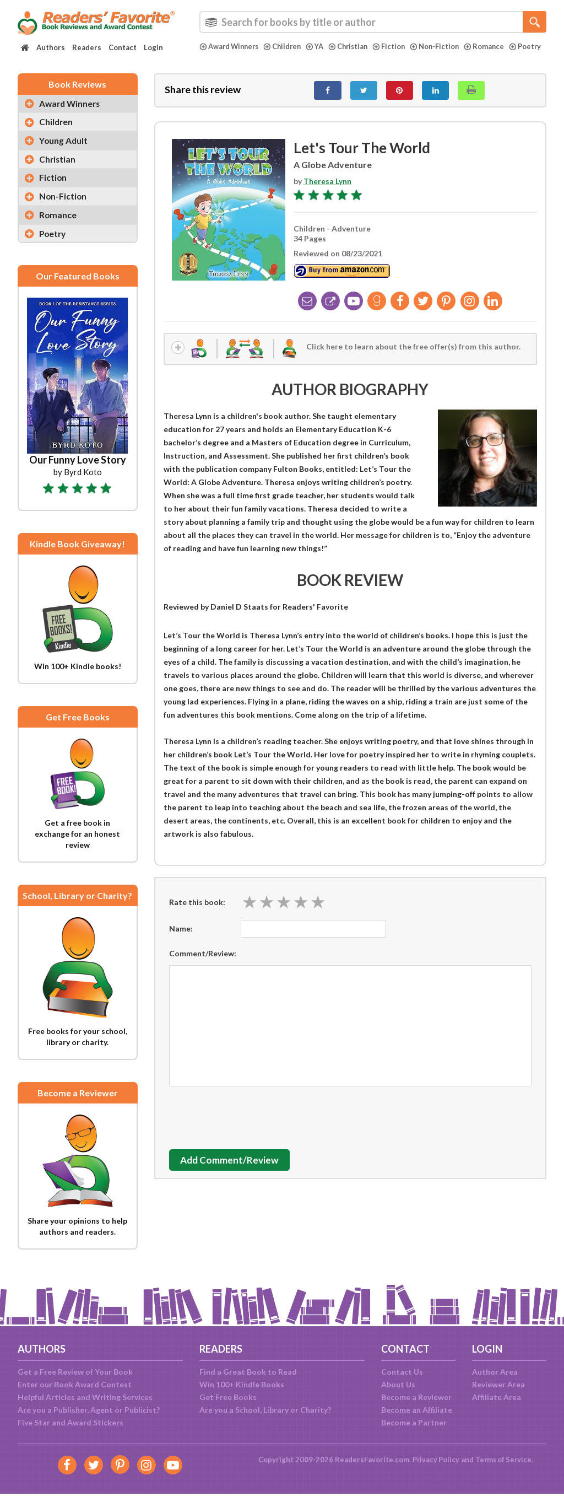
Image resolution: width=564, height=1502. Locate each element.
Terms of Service (503, 1459)
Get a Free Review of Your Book (75, 1371)
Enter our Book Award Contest (75, 1384)
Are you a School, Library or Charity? (265, 1409)
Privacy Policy (434, 1459)
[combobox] (372, 22)
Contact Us (402, 1371)
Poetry (215, 55)
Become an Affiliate (416, 1409)
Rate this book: (197, 908)
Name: (181, 935)
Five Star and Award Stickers (70, 1422)
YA (320, 46)
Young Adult (64, 148)
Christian (354, 46)
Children (286, 46)
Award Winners (230, 46)
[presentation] (253, 1122)
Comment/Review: (202, 960)
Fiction (396, 46)
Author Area (495, 1371)
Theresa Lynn (327, 187)
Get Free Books (228, 1397)
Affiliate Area (496, 1397)
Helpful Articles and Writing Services (85, 1397)
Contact (123, 47)
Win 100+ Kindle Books (241, 1384)
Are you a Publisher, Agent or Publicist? (89, 1409)
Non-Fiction (443, 46)
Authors (50, 47)
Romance (493, 46)
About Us (398, 1384)
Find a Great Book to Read (248, 1371)
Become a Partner (414, 1422)
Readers (86, 47)
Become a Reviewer (416, 1397)
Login (153, 47)
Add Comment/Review (234, 1167)
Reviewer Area (498, 1384)
